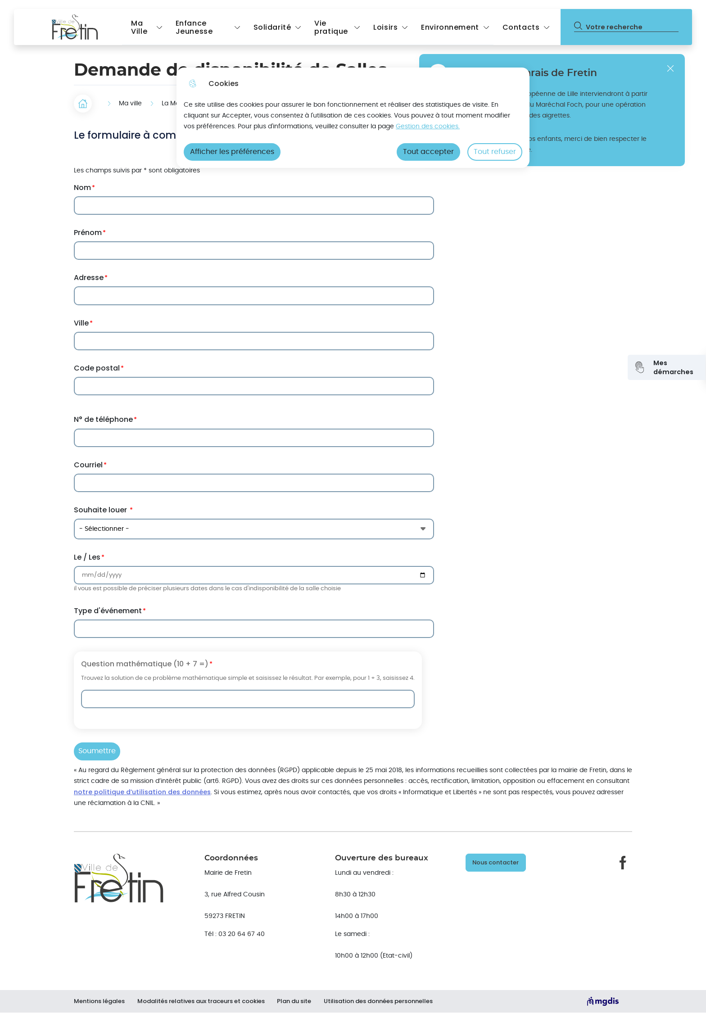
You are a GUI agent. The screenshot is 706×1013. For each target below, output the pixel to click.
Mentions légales (99, 1001)
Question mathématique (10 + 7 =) (144, 664)
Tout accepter (428, 151)
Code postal (97, 368)
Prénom (88, 232)
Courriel (88, 465)
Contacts (521, 27)
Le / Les (87, 557)
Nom (82, 187)
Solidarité (272, 27)
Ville (81, 323)
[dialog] (353, 118)
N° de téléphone (103, 419)
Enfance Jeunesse (194, 27)
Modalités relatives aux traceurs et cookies (202, 1001)
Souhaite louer (101, 510)
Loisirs (385, 27)
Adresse (89, 277)
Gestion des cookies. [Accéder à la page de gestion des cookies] (428, 126)
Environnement (450, 27)
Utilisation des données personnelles (381, 1001)
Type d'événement (108, 610)
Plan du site (296, 1001)
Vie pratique (331, 27)
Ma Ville (139, 27)
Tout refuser (495, 151)
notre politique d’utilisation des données (142, 791)
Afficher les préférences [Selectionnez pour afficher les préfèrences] (232, 151)
